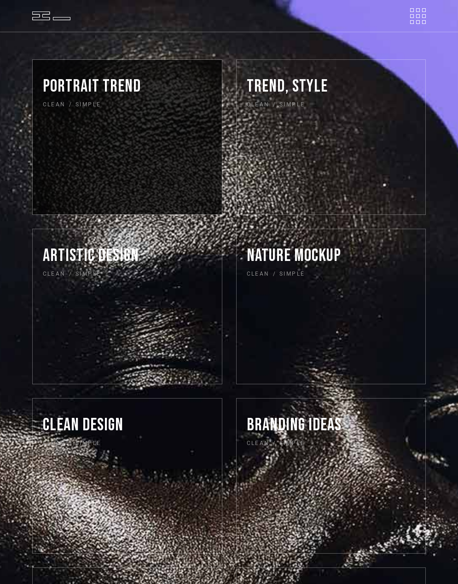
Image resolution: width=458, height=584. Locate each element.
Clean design (83, 425)
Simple (88, 104)
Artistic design (91, 255)
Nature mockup (294, 255)
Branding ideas (294, 425)
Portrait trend (92, 86)
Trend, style (287, 86)
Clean (54, 104)
